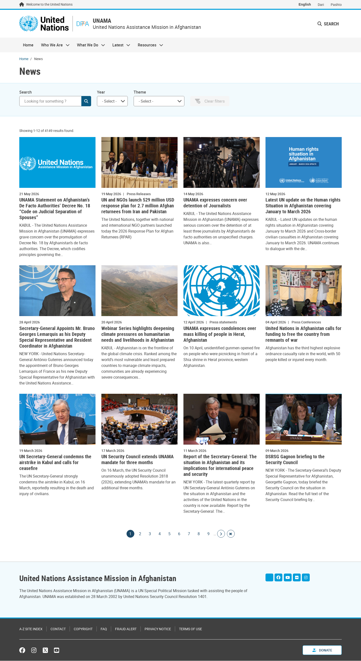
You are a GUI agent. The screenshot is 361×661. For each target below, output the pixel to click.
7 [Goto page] (189, 534)
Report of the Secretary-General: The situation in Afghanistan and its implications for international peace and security (220, 466)
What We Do (89, 45)
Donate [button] (322, 650)
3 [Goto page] (150, 534)
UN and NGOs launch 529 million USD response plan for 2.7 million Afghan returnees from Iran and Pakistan (137, 206)
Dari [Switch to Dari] (321, 4)
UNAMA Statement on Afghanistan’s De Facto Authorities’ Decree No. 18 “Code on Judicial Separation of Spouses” (54, 209)
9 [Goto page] (208, 534)
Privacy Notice (158, 629)
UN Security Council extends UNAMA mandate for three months (137, 460)
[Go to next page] (221, 534)
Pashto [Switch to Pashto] (336, 4)
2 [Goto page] (140, 534)
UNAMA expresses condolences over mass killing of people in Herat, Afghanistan (219, 334)
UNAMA (105, 21)
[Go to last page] (231, 534)
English (304, 4)
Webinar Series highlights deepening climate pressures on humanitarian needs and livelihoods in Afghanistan (137, 334)
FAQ (104, 629)
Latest (119, 45)
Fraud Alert (126, 629)
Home (28, 45)
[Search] (55, 101)
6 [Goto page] (179, 534)
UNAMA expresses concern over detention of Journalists (215, 203)
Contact (58, 629)
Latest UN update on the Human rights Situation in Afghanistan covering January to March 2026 (302, 206)
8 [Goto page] (199, 534)
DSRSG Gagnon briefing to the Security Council (295, 460)
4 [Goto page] (160, 534)
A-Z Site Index (30, 629)
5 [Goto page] (169, 534)
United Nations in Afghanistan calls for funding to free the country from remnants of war (303, 334)
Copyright (83, 629)
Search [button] (328, 24)
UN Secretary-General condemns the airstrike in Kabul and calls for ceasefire (55, 463)
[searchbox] (110, 102)
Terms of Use (190, 629)
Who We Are (53, 45)
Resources (148, 45)
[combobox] (112, 102)
